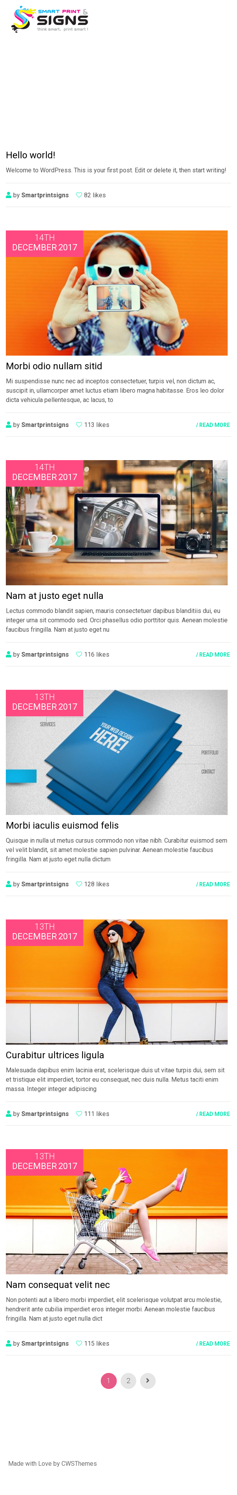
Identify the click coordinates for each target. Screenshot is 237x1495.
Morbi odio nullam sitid (54, 366)
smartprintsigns (45, 195)
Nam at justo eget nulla (55, 595)
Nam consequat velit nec (58, 1284)
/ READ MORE (213, 425)
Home (81, 89)
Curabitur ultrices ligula (55, 1055)
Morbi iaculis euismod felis (62, 825)
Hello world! (30, 155)
